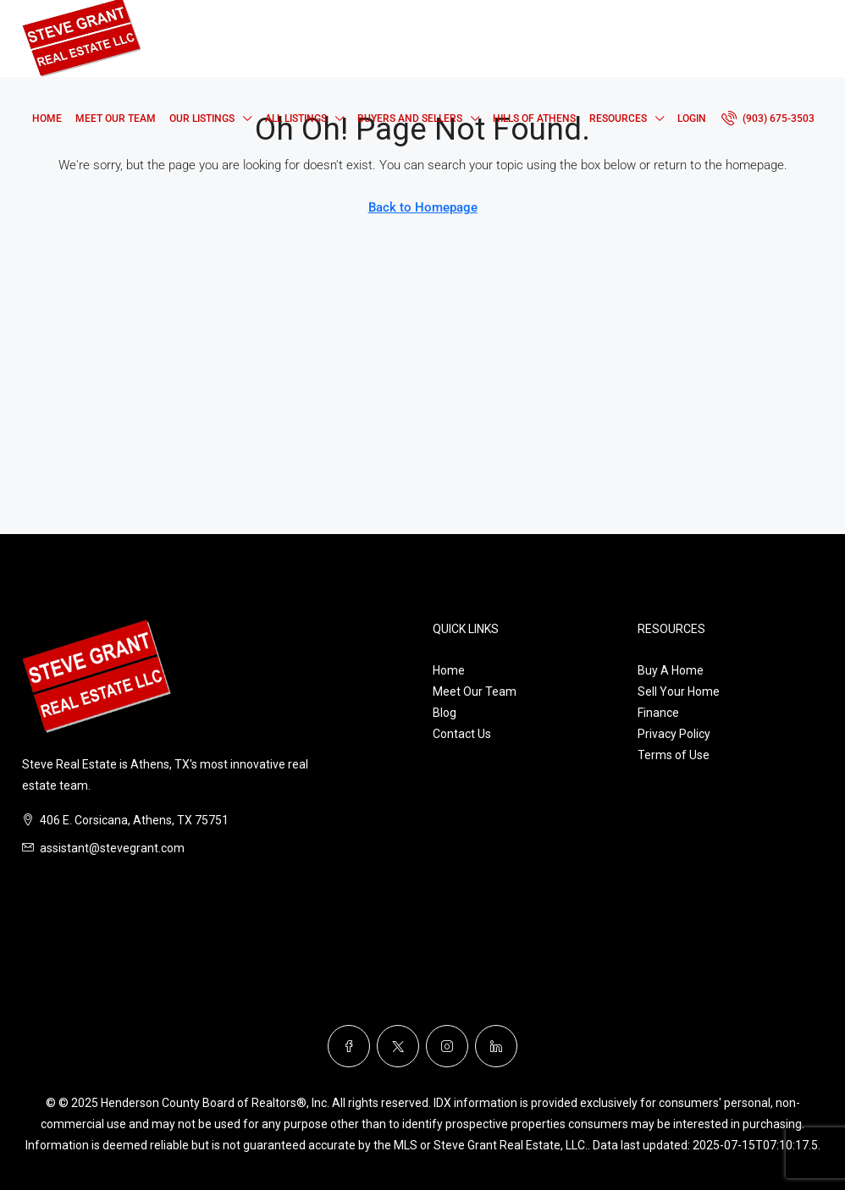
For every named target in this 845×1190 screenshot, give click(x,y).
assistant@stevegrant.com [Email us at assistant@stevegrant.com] (112, 848)
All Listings (296, 118)
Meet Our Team (115, 118)
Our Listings (202, 118)
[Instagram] (447, 1046)
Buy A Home (671, 670)
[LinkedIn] (496, 1046)
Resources (618, 118)
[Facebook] (349, 1046)
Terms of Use (674, 755)
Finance (658, 712)
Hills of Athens (534, 118)
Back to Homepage (423, 207)
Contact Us (462, 734)
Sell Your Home (679, 691)
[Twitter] (398, 1046)
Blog (444, 712)
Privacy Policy (674, 734)
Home (47, 118)
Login (691, 118)
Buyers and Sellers (409, 118)
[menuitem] (768, 118)
